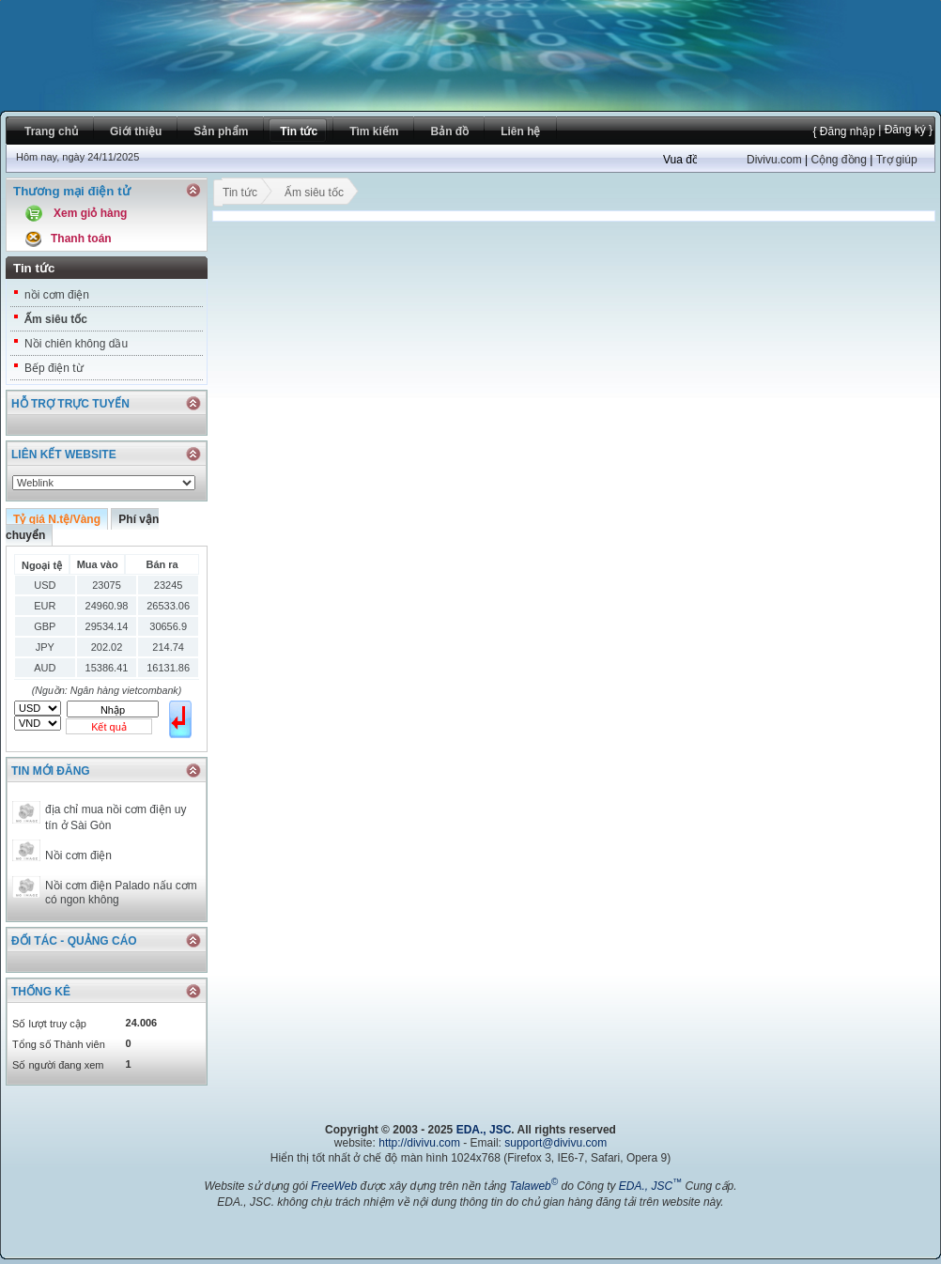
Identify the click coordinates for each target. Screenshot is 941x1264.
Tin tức (239, 194)
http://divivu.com (419, 1142)
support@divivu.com (555, 1142)
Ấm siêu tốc (55, 319)
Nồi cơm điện (78, 855)
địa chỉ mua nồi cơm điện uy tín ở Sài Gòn (115, 817)
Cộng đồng (838, 159)
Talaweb (533, 1186)
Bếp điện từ (54, 368)
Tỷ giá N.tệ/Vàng (56, 519)
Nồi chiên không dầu (76, 343)
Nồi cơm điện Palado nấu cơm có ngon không (121, 892)
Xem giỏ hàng (90, 213)
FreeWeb (334, 1186)
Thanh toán (81, 238)
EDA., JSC (484, 1129)
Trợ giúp (897, 159)
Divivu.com (774, 159)
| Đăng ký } (904, 129)
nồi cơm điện (56, 294)
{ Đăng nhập (843, 131)
